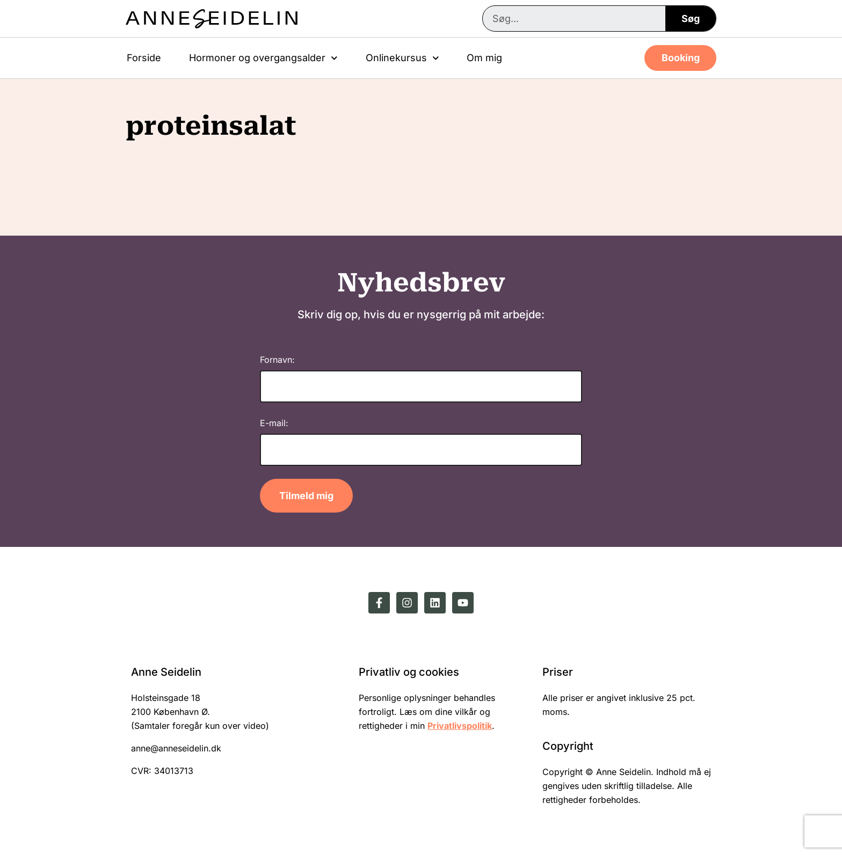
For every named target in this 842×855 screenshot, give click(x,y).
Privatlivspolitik (459, 725)
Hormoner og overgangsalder (263, 58)
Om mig (484, 57)
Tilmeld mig (306, 495)
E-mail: (274, 423)
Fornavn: (277, 359)
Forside (144, 57)
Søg (690, 18)
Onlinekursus (402, 58)
